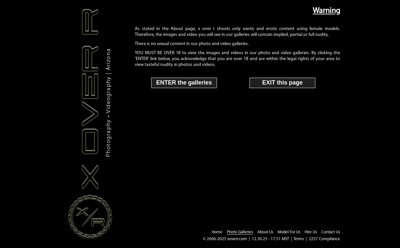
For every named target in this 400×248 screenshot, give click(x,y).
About (177, 28)
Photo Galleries (240, 232)
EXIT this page (282, 82)
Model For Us (289, 232)
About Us (265, 232)
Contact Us (330, 232)
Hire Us (311, 232)
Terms (298, 239)
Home (217, 232)
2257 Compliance (324, 239)
